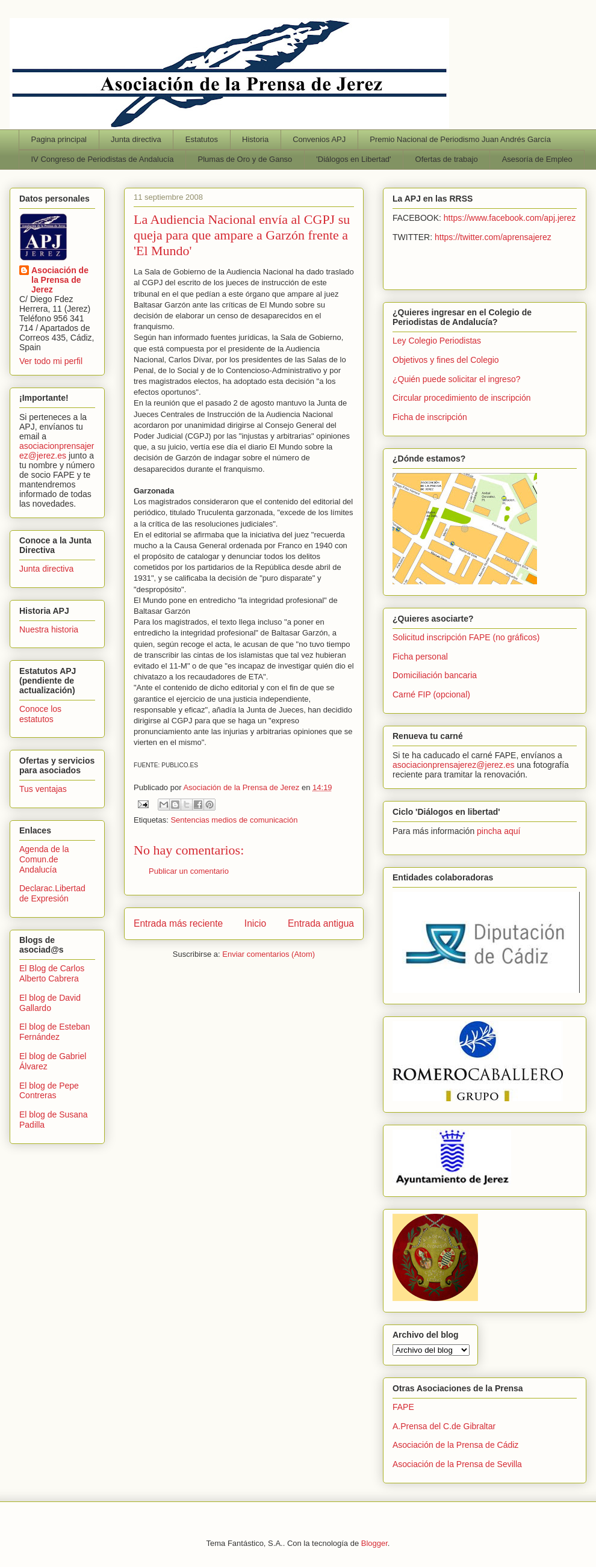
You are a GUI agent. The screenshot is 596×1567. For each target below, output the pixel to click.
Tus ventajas (43, 789)
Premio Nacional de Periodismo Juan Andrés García (460, 139)
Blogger (374, 1543)
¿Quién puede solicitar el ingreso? (456, 379)
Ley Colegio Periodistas (437, 340)
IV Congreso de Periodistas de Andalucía (102, 159)
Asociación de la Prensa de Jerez (59, 279)
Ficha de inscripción (430, 417)
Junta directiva (136, 139)
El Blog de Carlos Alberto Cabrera (51, 973)
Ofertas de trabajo (446, 159)
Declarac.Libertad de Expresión (52, 893)
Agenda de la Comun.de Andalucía (44, 859)
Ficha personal (420, 656)
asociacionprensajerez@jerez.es (57, 450)
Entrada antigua (321, 923)
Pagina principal (59, 139)
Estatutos (201, 139)
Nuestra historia (48, 629)
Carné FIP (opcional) (431, 694)
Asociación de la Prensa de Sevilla (457, 1464)
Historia (255, 139)
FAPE (403, 1407)
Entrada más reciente (178, 923)
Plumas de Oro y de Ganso (245, 159)
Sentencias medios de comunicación (233, 819)
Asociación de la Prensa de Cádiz (455, 1445)
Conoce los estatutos (40, 714)
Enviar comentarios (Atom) (268, 954)
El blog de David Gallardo (50, 1003)
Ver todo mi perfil (50, 361)
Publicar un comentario (189, 871)
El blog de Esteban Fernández (54, 1032)
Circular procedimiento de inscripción (462, 398)
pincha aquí (498, 831)
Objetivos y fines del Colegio (446, 360)
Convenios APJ (319, 139)
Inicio (255, 923)
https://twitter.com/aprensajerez (493, 237)
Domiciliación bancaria (435, 675)
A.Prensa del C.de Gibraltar (444, 1426)
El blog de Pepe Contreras (49, 1091)
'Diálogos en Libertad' (353, 159)
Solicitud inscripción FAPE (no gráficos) (466, 637)
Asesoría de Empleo (537, 159)
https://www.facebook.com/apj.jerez (510, 218)
